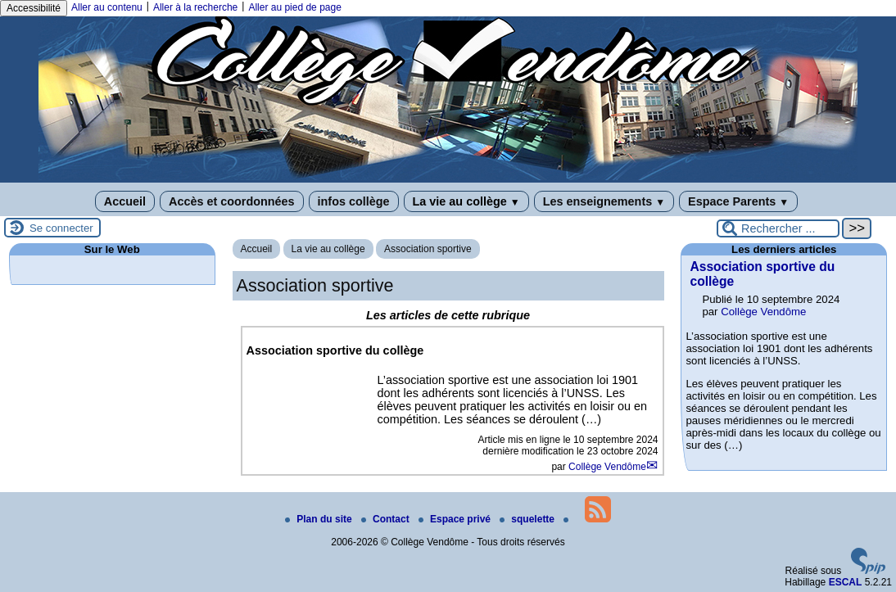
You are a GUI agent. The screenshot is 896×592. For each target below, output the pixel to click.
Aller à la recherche (195, 7)
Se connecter (61, 228)
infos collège (354, 201)
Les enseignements (604, 201)
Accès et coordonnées (232, 201)
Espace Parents (738, 201)
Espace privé (456, 519)
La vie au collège (466, 201)
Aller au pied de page (294, 7)
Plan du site (320, 519)
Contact (386, 519)
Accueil (125, 201)
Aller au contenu (107, 7)
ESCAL (845, 582)
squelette (528, 519)
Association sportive (428, 249)
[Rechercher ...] (778, 228)
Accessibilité (34, 8)
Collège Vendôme (607, 466)
